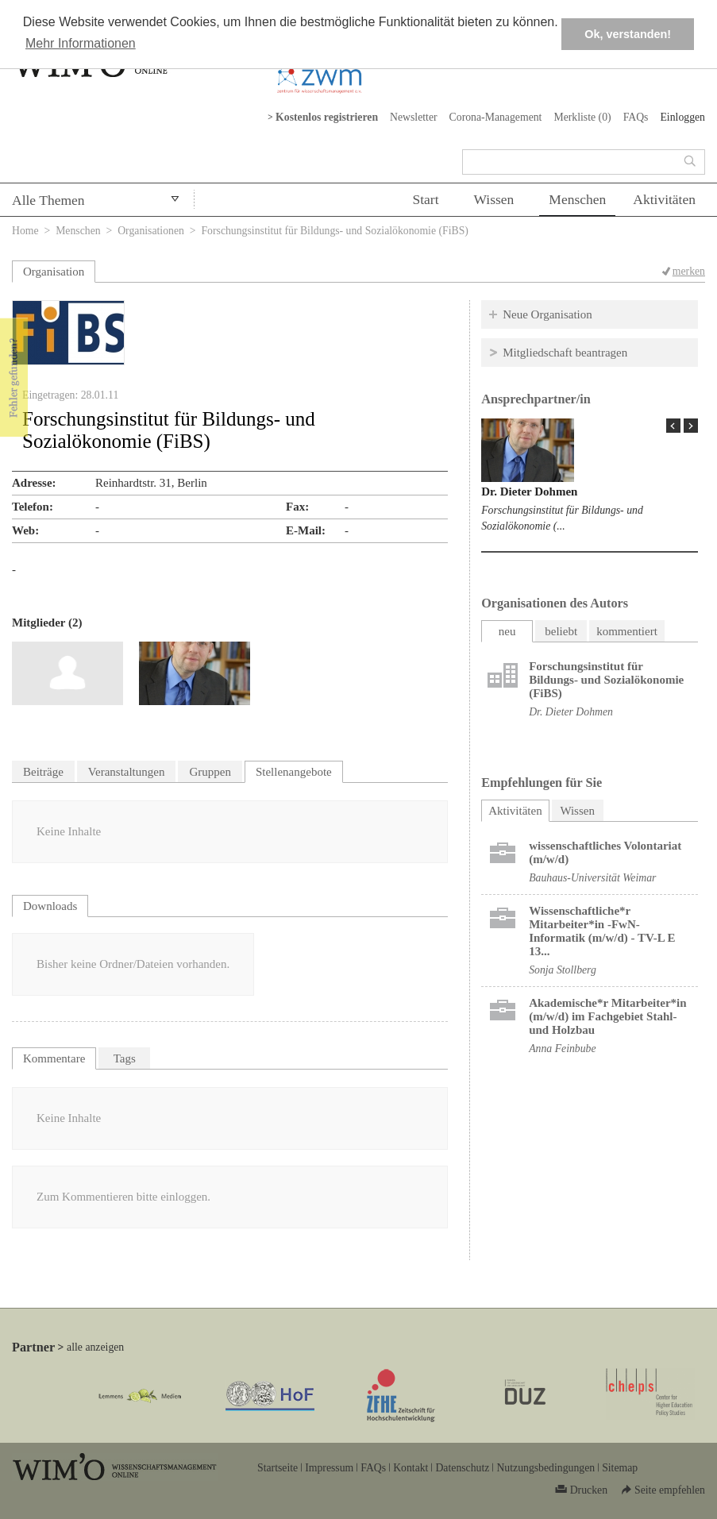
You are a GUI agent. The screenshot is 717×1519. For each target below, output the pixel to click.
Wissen (494, 199)
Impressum (329, 1468)
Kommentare (54, 1058)
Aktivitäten (664, 199)
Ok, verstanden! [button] (627, 34)
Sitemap (620, 1468)
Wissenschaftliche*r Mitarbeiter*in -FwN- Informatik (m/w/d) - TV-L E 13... (602, 931)
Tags (125, 1058)
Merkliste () (582, 117)
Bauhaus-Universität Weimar (592, 878)
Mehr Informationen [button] (80, 43)
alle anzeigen (95, 1347)
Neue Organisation (547, 314)
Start (425, 199)
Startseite (277, 1468)
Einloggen (682, 117)
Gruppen (210, 771)
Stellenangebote (294, 771)
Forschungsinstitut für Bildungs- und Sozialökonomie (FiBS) (606, 680)
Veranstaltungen (126, 771)
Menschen (577, 199)
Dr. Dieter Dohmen (529, 491)
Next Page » (691, 425)
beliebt (561, 631)
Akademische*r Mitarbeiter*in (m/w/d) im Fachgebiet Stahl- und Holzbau (607, 1016)
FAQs (636, 117)
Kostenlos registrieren (327, 117)
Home (25, 231)
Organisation (53, 271)
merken (689, 271)
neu (507, 631)
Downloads (50, 906)
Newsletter (414, 117)
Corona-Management (495, 117)
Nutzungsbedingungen (545, 1468)
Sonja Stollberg (562, 970)
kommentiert (626, 631)
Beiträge (43, 771)
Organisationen (151, 231)
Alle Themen (48, 200)
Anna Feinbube (562, 1048)
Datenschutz (462, 1468)
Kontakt (410, 1468)
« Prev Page (673, 425)
